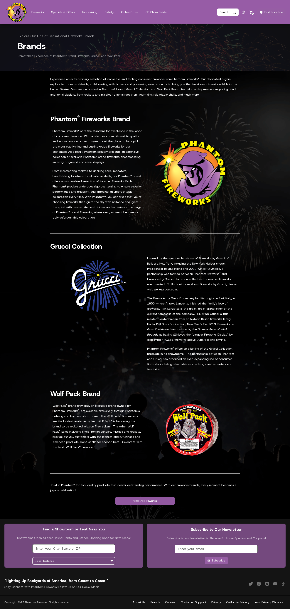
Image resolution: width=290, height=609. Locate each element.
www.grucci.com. (166, 289)
